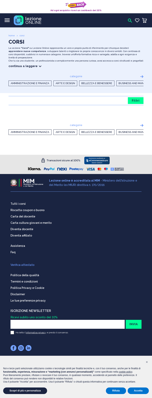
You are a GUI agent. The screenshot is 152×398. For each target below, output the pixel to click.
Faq (13, 251)
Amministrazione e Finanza (30, 83)
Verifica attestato (22, 264)
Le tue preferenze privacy (28, 299)
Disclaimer (17, 293)
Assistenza (17, 245)
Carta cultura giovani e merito (31, 222)
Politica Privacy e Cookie (27, 287)
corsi (22, 35)
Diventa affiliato (21, 234)
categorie (76, 76)
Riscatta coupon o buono (27, 209)
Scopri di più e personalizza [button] (25, 390)
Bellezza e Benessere (96, 83)
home (12, 35)
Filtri (136, 100)
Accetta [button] (138, 390)
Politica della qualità (24, 274)
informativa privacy (36, 331)
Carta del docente (22, 215)
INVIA (133, 323)
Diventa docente (21, 228)
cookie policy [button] (125, 371)
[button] (147, 362)
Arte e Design (65, 83)
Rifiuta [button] (116, 390)
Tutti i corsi (18, 203)
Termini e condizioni (24, 280)
